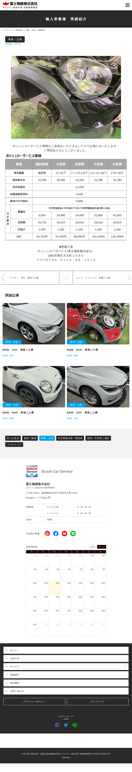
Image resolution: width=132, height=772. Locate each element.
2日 (103, 555)
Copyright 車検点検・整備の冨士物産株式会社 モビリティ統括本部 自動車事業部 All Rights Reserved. (66, 754)
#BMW (8, 44)
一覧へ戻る (66, 277)
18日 (46, 597)
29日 (57, 555)
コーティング (14, 444)
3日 (35, 569)
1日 (92, 555)
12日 (57, 583)
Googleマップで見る (38, 497)
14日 (80, 583)
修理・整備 (30, 438)
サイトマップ (98, 701)
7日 (81, 569)
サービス (69, 666)
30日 (69, 555)
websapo (66, 757)
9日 (103, 569)
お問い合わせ (17, 691)
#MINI (17, 44)
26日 (57, 611)
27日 (35, 555)
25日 (46, 611)
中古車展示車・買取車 (70, 438)
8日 (92, 569)
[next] (104, 547)
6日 (69, 569)
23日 (103, 597)
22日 (92, 597)
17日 (35, 597)
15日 (92, 583)
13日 (69, 583)
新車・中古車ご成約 (98, 438)
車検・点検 (15, 39)
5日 (58, 569)
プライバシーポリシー (34, 701)
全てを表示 (13, 438)
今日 (92, 547)
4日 (46, 569)
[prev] (99, 547)
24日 (35, 611)
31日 (80, 555)
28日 (46, 555)
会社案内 (14, 683)
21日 (80, 597)
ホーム (13, 650)
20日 (69, 597)
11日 (46, 583)
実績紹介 (14, 674)
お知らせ (14, 658)
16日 (103, 583)
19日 (57, 597)
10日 (35, 583)
